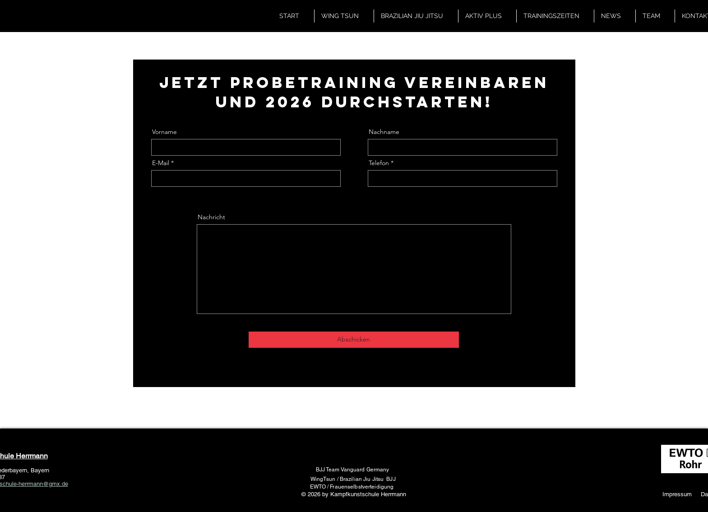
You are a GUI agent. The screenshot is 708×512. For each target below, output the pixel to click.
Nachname (384, 132)
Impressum (677, 494)
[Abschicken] (354, 340)
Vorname (164, 132)
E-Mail (160, 163)
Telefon (379, 163)
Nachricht (211, 217)
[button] (344, 16)
